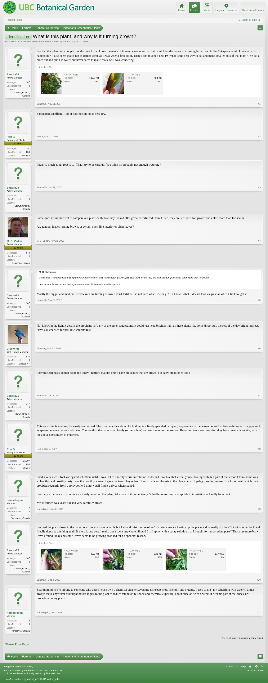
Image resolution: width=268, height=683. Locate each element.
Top (256, 670)
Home (250, 670)
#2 (259, 155)
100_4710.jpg (133, 553)
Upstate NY (24, 365)
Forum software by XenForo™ (33, 674)
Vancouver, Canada (21, 521)
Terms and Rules (255, 674)
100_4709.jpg (196, 553)
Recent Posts (14, 19)
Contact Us (232, 670)
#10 (259, 583)
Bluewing (13, 350)
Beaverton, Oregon (21, 264)
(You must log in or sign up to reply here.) (242, 641)
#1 (259, 104)
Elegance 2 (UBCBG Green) (18, 670)
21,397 (26, 148)
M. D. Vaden (14, 242)
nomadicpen (15, 503)
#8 (259, 470)
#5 (259, 317)
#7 (259, 418)
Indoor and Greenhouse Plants (35, 41)
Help (243, 670)
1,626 (27, 358)
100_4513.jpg (71, 74)
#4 (259, 263)
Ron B (11, 136)
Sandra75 (68, 41)
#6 (259, 364)
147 (28, 82)
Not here (26, 156)
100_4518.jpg (133, 74)
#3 (259, 209)
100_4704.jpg (71, 553)
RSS (262, 670)
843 (28, 254)
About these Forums (253, 10)
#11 (259, 633)
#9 (259, 520)
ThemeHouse (53, 677)
